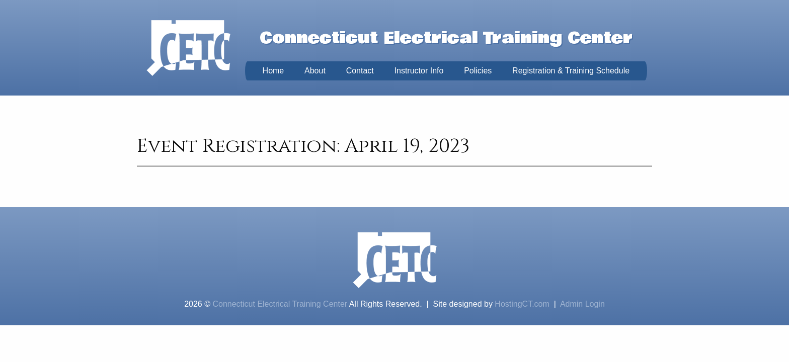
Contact (360, 70)
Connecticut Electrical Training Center (279, 304)
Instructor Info (419, 70)
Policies (478, 70)
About (315, 70)
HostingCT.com (522, 304)
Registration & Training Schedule (570, 70)
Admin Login (582, 304)
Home (273, 70)
